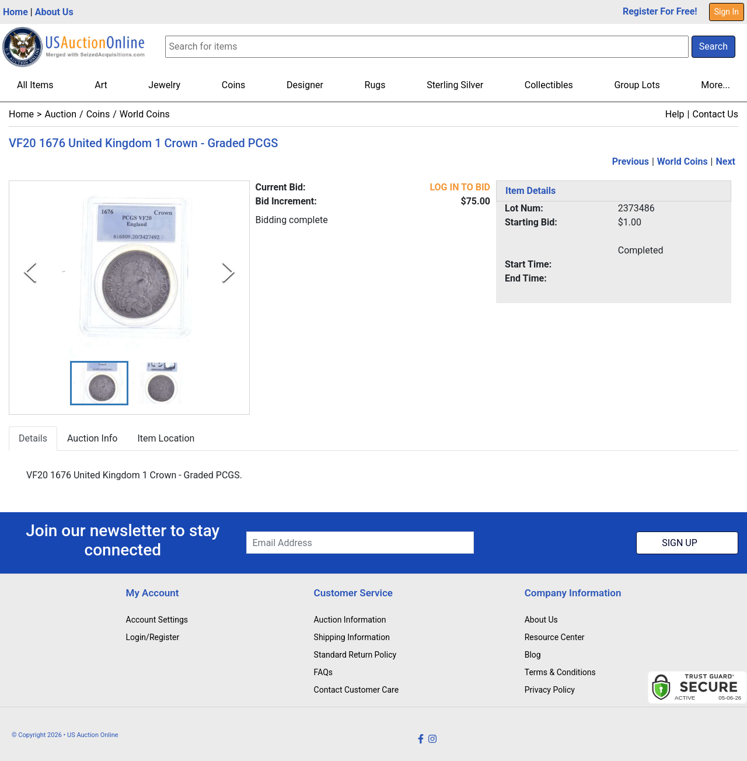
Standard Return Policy (355, 654)
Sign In (726, 11)
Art (101, 85)
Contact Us (715, 114)
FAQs (323, 672)
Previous (630, 161)
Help (675, 114)
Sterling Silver (455, 85)
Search (713, 46)
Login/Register (153, 637)
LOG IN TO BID (460, 187)
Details (33, 438)
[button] (99, 383)
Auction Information (350, 619)
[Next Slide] (228, 272)
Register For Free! (660, 11)
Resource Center (555, 637)
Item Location (165, 438)
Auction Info (92, 438)
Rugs (375, 85)
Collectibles (549, 85)
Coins (234, 85)
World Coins (145, 114)
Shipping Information (352, 637)
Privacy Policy (550, 689)
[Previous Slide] (30, 272)
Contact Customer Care (356, 689)
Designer (305, 85)
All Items (35, 85)
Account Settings (157, 619)
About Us (54, 12)
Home (15, 12)
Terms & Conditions (560, 672)
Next (725, 161)
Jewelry (164, 85)
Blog (533, 654)
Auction (60, 114)
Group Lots (636, 85)
